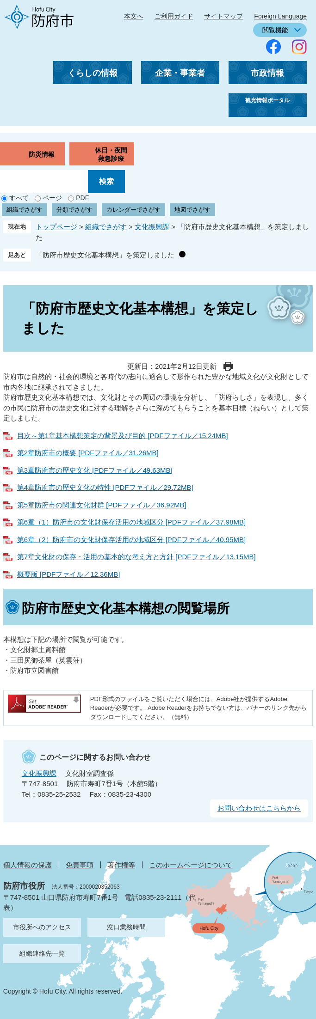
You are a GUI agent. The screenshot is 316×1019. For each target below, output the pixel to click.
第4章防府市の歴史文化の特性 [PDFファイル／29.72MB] (105, 487)
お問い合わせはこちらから (259, 808)
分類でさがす (74, 209)
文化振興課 (152, 227)
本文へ (133, 16)
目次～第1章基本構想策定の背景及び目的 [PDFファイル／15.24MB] (122, 435)
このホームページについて (190, 865)
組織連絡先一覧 (42, 953)
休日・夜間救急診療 (111, 154)
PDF (82, 197)
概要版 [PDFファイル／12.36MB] (68, 574)
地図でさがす (192, 209)
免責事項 (79, 865)
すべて (19, 197)
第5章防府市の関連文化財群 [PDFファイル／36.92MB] (101, 505)
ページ (52, 197)
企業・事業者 (180, 73)
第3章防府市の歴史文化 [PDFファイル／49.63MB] (95, 470)
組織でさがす (24, 209)
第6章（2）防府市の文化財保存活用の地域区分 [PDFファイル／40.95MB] (131, 539)
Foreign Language (280, 16)
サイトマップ (223, 16)
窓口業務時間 (126, 927)
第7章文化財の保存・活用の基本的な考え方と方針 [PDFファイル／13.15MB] (136, 557)
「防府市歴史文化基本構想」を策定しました (105, 255)
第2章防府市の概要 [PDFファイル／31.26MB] (88, 453)
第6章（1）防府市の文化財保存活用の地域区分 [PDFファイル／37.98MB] (131, 522)
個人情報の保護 (27, 865)
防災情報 (42, 154)
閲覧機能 (275, 30)
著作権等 (121, 865)
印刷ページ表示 (228, 366)
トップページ (56, 227)
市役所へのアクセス (42, 927)
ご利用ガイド (174, 16)
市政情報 (267, 73)
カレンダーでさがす (133, 209)
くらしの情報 (93, 73)
